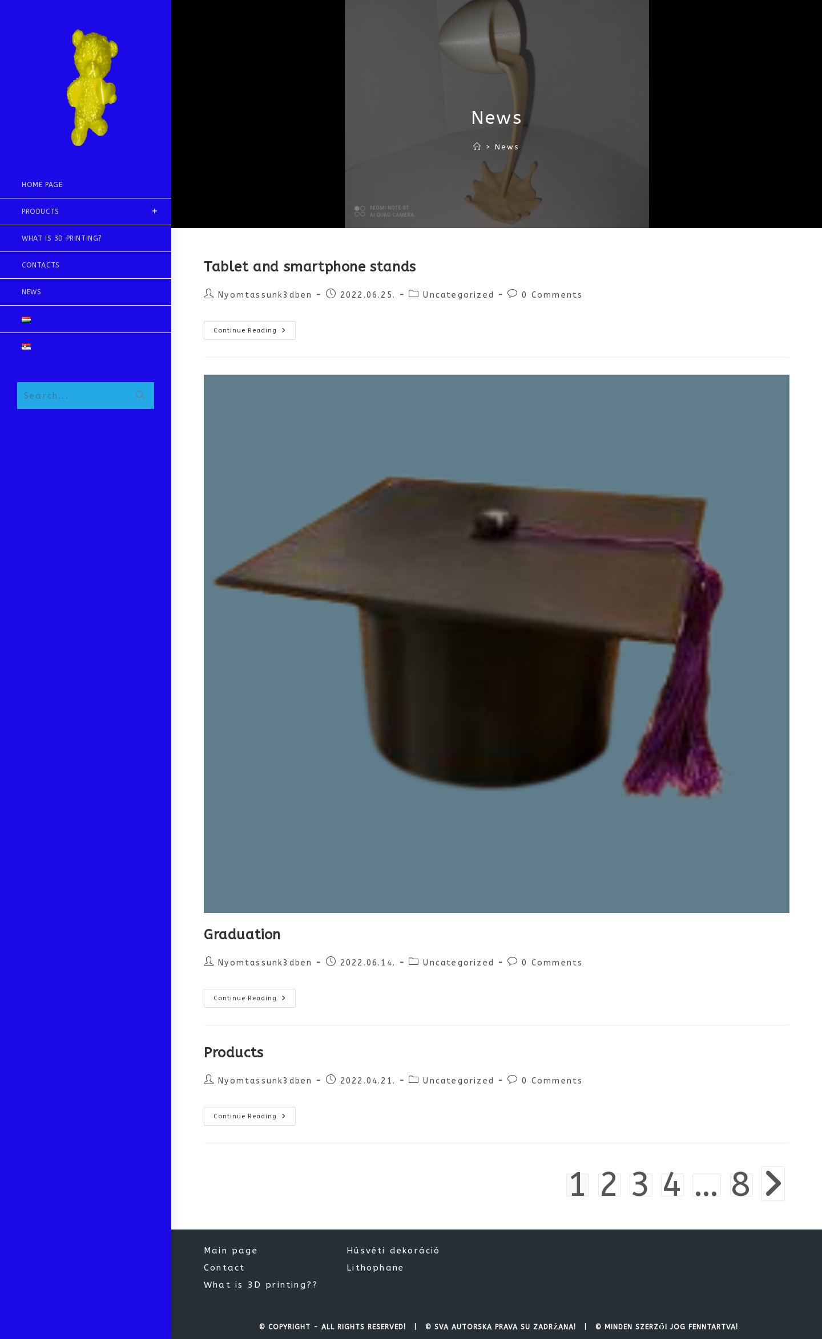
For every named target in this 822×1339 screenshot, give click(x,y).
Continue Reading (254, 333)
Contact (224, 1268)
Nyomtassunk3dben (265, 295)
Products (234, 1053)
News (507, 147)
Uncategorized (458, 295)
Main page (231, 1250)
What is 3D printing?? (261, 1285)
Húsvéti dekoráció (393, 1250)
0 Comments (552, 295)
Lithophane (375, 1268)
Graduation (242, 935)
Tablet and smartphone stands (310, 267)
